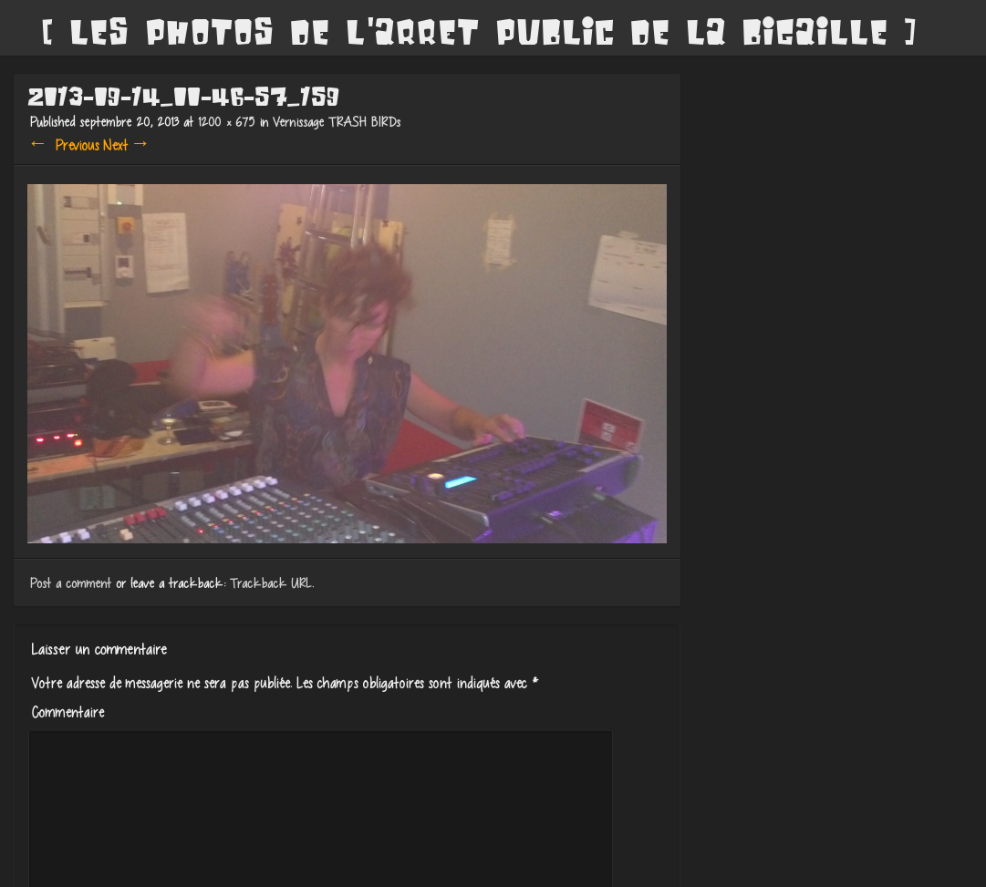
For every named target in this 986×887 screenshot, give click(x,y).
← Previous (61, 145)
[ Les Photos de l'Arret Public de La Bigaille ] (479, 32)
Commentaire (64, 712)
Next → (125, 145)
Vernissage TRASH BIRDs (334, 121)
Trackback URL (267, 583)
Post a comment (68, 583)
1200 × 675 (223, 121)
